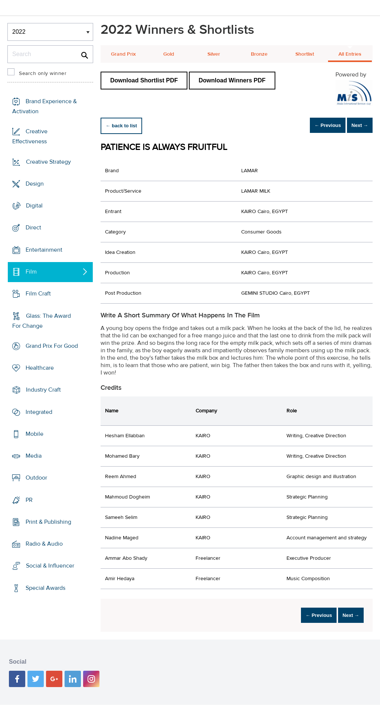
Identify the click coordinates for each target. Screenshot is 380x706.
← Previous (314, 125)
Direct (33, 227)
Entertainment (44, 250)
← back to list (125, 125)
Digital (34, 205)
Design (35, 183)
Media (34, 456)
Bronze (259, 54)
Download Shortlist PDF (144, 80)
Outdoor (36, 477)
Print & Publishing (48, 522)
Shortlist (304, 54)
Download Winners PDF (232, 80)
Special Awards (45, 588)
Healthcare (40, 368)
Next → (355, 125)
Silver (213, 54)
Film (31, 271)
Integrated (39, 411)
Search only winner (42, 73)
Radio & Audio (44, 544)
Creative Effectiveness (30, 136)
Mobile (34, 434)
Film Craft (38, 293)
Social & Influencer (50, 565)
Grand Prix (123, 54)
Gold (168, 54)
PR (29, 500)
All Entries (349, 54)
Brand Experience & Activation (44, 106)
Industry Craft (43, 389)
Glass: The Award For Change (41, 320)
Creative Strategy (48, 162)
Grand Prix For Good (52, 346)
